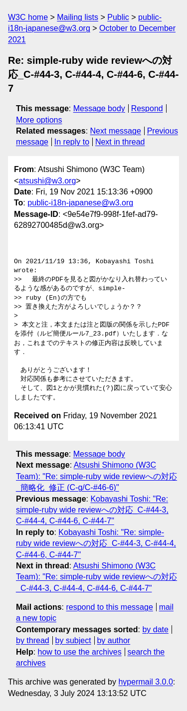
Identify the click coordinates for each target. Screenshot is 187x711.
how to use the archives (80, 652)
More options (39, 120)
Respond (147, 108)
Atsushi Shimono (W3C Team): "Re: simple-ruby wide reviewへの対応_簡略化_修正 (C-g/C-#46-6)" (96, 476)
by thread (32, 640)
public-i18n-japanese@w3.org (80, 202)
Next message (115, 131)
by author (113, 640)
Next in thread (120, 142)
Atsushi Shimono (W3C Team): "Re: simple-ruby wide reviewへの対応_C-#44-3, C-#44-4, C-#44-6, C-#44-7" (96, 576)
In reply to (71, 142)
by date (155, 629)
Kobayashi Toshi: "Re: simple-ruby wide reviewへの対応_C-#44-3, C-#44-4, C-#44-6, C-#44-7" (92, 510)
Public (118, 17)
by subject (73, 640)
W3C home (28, 17)
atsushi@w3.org (47, 181)
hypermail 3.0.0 (145, 682)
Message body (99, 108)
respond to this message (109, 607)
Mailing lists (77, 17)
